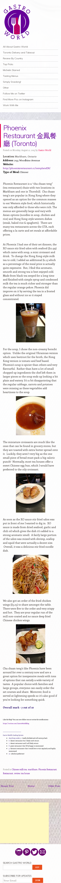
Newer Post (7, 785)
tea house (25, 773)
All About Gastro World (15, 46)
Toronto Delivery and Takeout (18, 52)
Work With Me (10, 105)
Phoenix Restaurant (47, 769)
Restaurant (8, 773)
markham (32, 769)
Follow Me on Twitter (14, 93)
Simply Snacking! (12, 81)
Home (31, 785)
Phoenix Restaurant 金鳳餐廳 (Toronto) (29, 135)
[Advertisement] (24, 822)
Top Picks (8, 64)
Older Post (54, 785)
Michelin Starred (11, 70)
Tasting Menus (10, 76)
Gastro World (44, 150)
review (17, 773)
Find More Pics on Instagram (18, 99)
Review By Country (13, 58)
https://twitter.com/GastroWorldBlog (16, 723)
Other (6, 87)
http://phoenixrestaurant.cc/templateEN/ (26, 168)
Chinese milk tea (19, 769)
